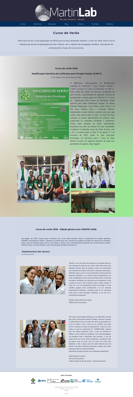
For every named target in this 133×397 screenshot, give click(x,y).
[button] (81, 24)
